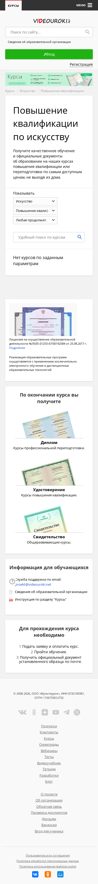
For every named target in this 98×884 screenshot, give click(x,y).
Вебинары (49, 750)
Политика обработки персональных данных (47, 861)
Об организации (49, 800)
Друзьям (49, 818)
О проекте (49, 794)
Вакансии (49, 824)
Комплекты (49, 732)
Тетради (49, 769)
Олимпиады (49, 744)
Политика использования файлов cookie (47, 866)
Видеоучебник (49, 763)
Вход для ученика (49, 831)
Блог (49, 781)
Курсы (13, 6)
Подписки (49, 726)
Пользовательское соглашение (48, 855)
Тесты (49, 756)
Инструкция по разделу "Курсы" (41, 599)
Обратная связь (49, 806)
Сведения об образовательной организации (51, 591)
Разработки (49, 775)
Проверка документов (49, 812)
